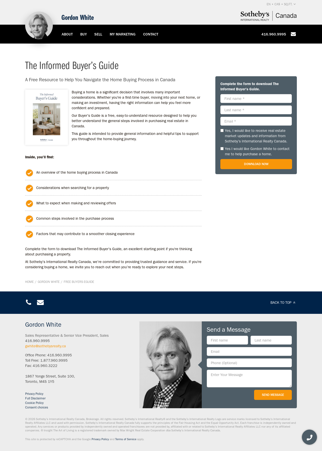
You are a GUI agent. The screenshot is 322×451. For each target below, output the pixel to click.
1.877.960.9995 (54, 360)
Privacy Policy (34, 394)
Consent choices (36, 407)
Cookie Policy (34, 403)
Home (29, 282)
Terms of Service (125, 439)
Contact (150, 34)
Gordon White (49, 282)
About (67, 34)
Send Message (273, 395)
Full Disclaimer (35, 398)
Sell (98, 34)
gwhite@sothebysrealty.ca (45, 346)
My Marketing (123, 34)
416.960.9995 (273, 34)
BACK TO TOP (283, 302)
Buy (83, 34)
